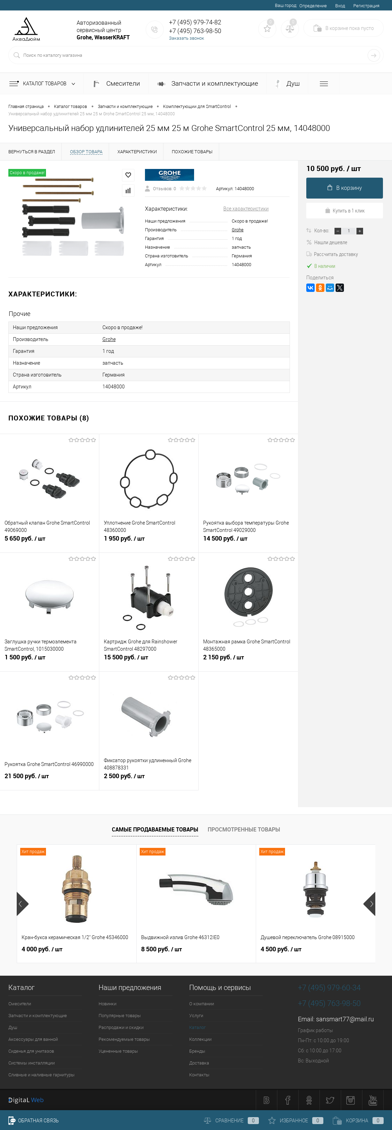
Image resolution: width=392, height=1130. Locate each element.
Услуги (196, 1015)
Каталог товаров (43, 84)
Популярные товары (120, 1015)
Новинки (107, 1003)
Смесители (116, 83)
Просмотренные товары (244, 829)
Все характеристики (246, 208)
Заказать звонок (186, 38)
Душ (287, 83)
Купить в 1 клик (345, 210)
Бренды (197, 1051)
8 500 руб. (161, 949)
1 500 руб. (49, 660)
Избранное (295, 1120)
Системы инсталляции (31, 1063)
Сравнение (231, 1120)
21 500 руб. (49, 778)
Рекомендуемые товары (124, 1039)
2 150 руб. (248, 660)
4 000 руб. (42, 949)
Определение (313, 5)
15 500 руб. (149, 660)
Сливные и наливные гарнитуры (41, 1074)
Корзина (358, 1120)
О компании (201, 1003)
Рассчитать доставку (332, 253)
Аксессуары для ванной (33, 1039)
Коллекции (200, 1039)
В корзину (345, 188)
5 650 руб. (49, 541)
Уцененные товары (118, 1051)
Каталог (197, 1027)
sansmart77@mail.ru (345, 1019)
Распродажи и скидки (121, 1027)
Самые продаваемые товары (155, 829)
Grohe (238, 229)
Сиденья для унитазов (31, 1051)
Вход (340, 5)
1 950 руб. (149, 541)
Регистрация (366, 5)
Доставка (199, 1063)
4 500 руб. (281, 949)
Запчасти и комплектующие (207, 83)
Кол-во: (322, 230)
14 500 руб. (248, 541)
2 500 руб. (149, 778)
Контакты (199, 1074)
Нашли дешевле (326, 242)
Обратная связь (33, 1120)
